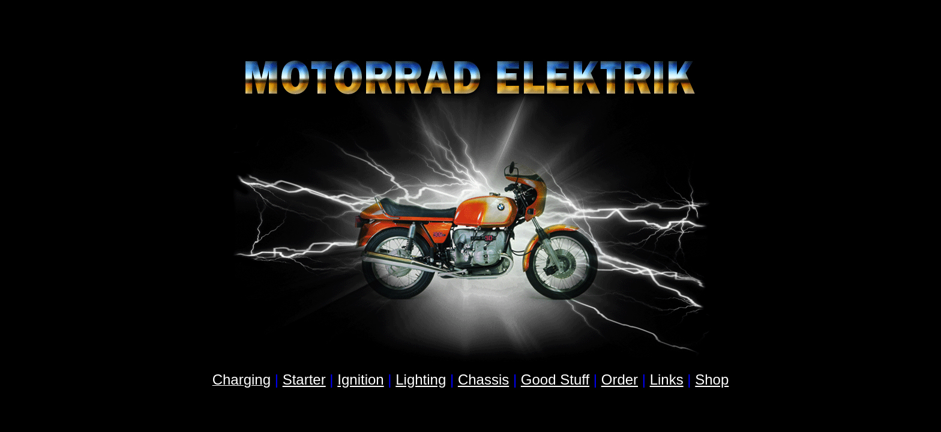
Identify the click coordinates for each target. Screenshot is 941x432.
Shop (712, 379)
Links (667, 379)
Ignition (360, 379)
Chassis (483, 379)
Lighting (420, 379)
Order (619, 379)
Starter (304, 379)
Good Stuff (555, 379)
